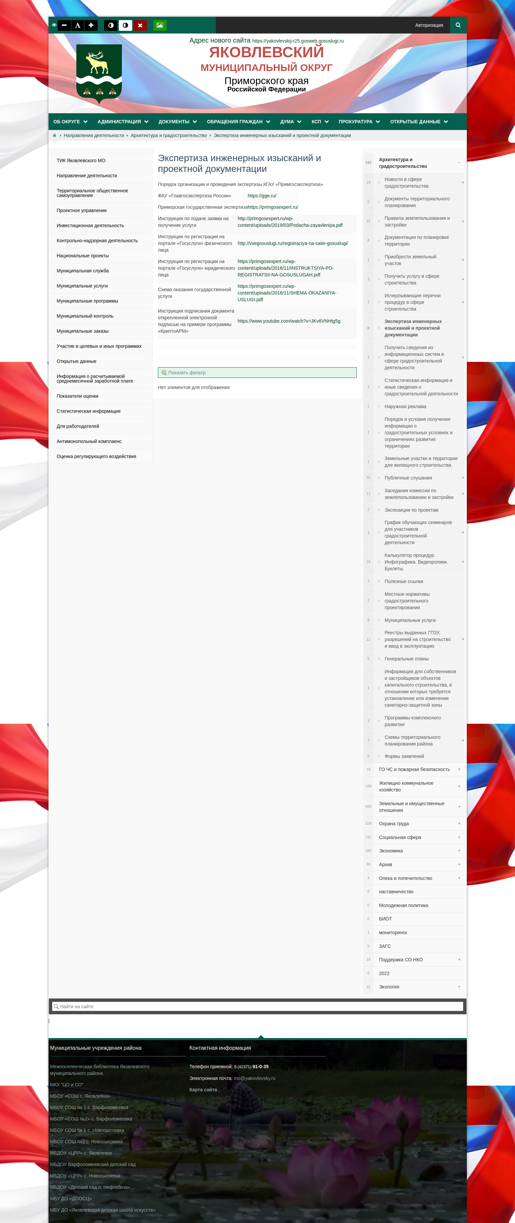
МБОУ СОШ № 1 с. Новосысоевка (87, 1130)
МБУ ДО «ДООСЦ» (71, 1198)
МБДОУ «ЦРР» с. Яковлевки (81, 1153)
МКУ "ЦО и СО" (67, 1084)
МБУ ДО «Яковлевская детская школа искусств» (103, 1210)
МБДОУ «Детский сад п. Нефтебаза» (90, 1187)
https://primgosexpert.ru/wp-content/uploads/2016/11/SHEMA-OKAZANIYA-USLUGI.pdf (287, 292)
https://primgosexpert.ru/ (273, 207)
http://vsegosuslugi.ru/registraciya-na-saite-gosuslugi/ (293, 243)
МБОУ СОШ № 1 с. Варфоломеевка (89, 1107)
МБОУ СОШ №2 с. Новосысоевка (86, 1141)
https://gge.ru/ (262, 195)
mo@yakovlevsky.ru (254, 1078)
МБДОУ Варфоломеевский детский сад (93, 1164)
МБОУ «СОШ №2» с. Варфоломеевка (91, 1118)
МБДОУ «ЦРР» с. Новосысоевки (85, 1175)
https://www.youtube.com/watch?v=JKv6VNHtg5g (289, 321)
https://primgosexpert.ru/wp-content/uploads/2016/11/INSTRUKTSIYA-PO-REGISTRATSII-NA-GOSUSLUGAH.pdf (286, 268)
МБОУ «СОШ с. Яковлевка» (80, 1096)
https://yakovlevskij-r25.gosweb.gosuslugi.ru (266, 41)
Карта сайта (203, 1089)
